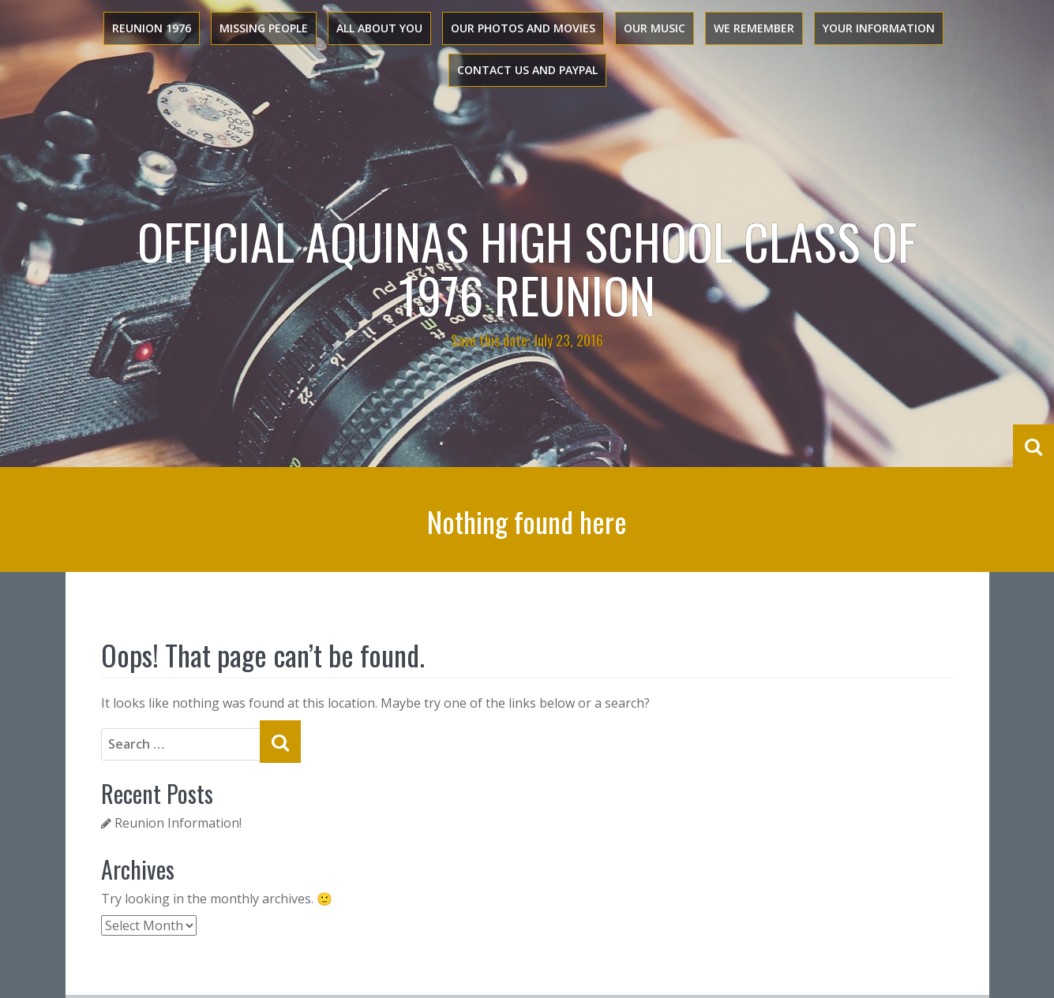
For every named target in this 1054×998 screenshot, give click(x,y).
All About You (379, 28)
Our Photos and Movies (523, 28)
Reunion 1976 (151, 28)
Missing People (263, 28)
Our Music (654, 28)
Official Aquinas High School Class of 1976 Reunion (527, 267)
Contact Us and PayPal (527, 69)
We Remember (754, 28)
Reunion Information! (178, 823)
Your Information (879, 28)
